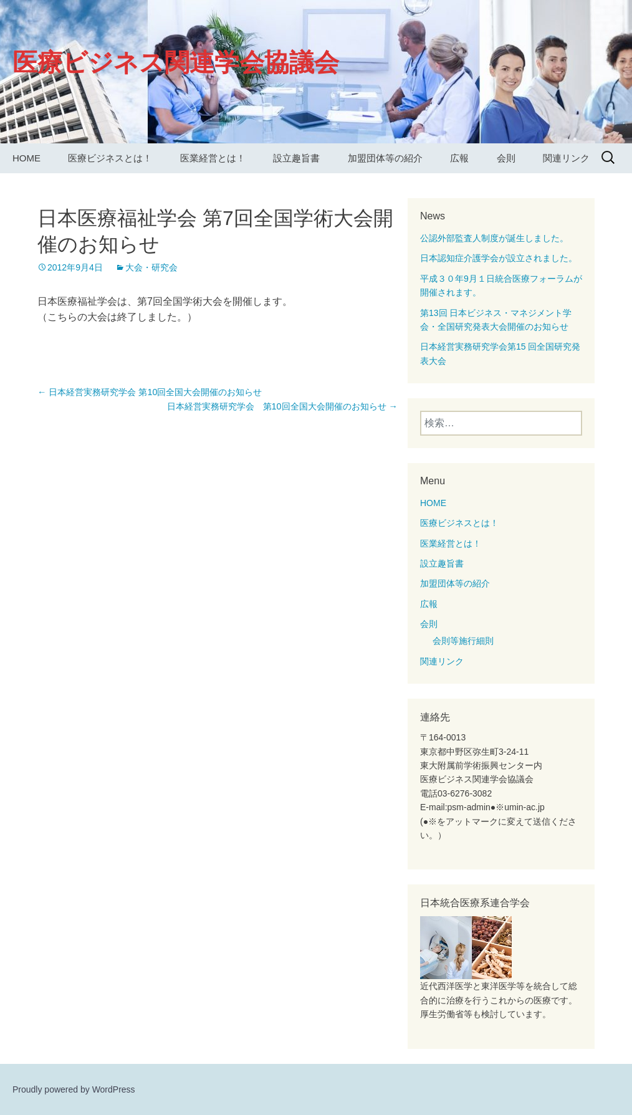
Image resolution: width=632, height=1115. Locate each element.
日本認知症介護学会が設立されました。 (498, 258)
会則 (506, 158)
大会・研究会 (151, 267)
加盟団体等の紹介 (385, 158)
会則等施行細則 (463, 641)
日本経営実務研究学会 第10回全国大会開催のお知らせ (149, 392)
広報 (459, 158)
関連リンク (566, 158)
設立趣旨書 (296, 158)
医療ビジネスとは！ (110, 158)
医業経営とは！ (213, 158)
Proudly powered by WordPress (73, 1089)
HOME (26, 158)
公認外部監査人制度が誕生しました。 (494, 238)
